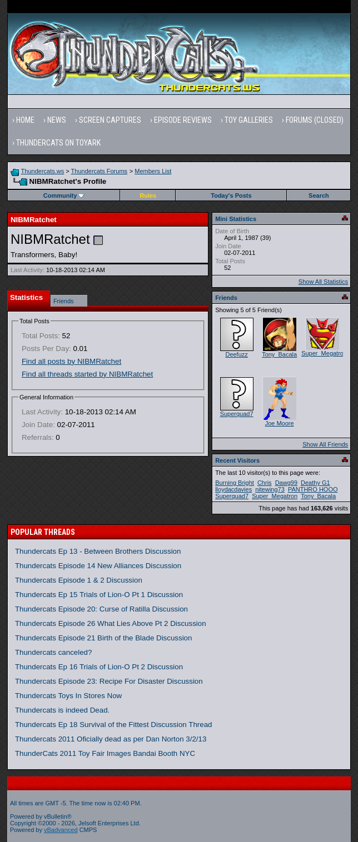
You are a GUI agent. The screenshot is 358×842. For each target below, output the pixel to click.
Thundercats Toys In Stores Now (68, 695)
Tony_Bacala (279, 354)
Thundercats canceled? (53, 652)
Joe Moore (279, 423)
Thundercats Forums (99, 171)
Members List (153, 171)
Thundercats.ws (42, 171)
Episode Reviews (183, 120)
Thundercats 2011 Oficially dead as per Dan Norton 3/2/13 (111, 739)
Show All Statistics (323, 281)
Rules (148, 195)
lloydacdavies (233, 489)
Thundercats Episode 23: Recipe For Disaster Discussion (109, 681)
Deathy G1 (315, 482)
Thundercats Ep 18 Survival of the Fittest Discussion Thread (113, 724)
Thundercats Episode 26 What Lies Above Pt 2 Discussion (110, 623)
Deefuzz (236, 354)
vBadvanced (61, 829)
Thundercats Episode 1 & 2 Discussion (78, 580)
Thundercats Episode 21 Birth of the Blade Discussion (103, 638)
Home (25, 120)
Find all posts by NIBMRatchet (71, 361)
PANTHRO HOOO (313, 489)
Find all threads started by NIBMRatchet (87, 374)
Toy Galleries (249, 120)
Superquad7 (236, 413)
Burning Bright (234, 482)
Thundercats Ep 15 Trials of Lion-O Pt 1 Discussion (99, 594)
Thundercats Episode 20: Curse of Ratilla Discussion (101, 609)
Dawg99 (286, 482)
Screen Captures (110, 120)
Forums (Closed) (315, 120)
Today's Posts (231, 195)
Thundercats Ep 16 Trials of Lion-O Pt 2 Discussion (99, 667)
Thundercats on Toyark (58, 142)
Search (319, 195)
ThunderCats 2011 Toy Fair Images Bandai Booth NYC (105, 753)
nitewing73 (270, 489)
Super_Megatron (324, 353)
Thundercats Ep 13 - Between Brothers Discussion (98, 551)
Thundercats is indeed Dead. (62, 710)
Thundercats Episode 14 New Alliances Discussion (98, 566)
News (56, 120)
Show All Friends (325, 444)
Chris (264, 482)
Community (64, 195)
